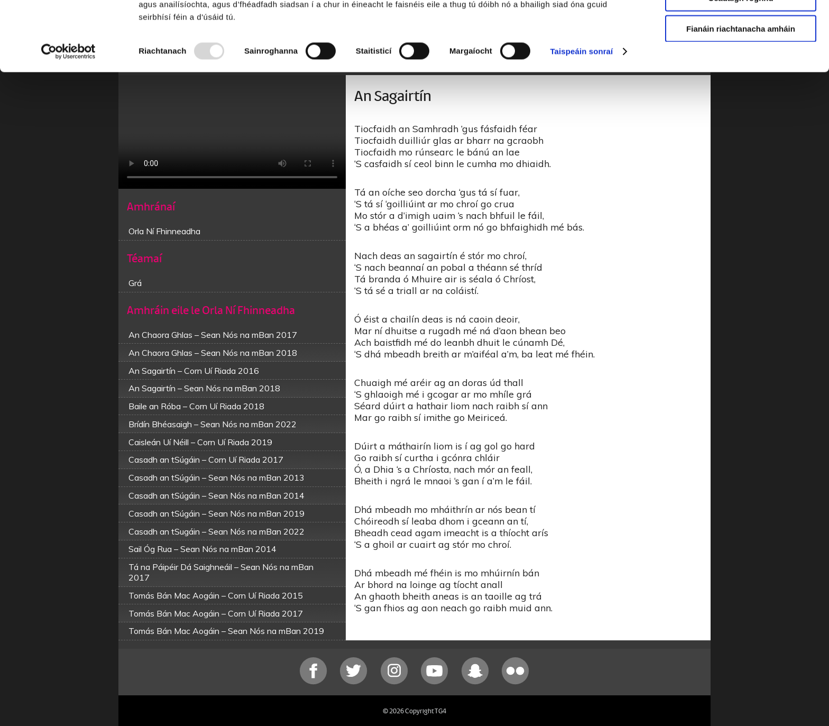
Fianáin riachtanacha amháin (740, 88)
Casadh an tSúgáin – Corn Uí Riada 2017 (205, 459)
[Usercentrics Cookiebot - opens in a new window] (68, 111)
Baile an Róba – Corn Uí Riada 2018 (196, 406)
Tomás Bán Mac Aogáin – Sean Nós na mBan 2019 (226, 631)
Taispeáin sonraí (581, 110)
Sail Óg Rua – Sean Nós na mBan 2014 (202, 549)
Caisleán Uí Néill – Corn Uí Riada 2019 (200, 442)
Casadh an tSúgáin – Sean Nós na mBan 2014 (216, 495)
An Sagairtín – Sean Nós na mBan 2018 (204, 388)
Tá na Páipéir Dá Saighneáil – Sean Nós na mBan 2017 (221, 572)
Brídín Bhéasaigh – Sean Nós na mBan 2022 (212, 424)
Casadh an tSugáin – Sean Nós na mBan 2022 (216, 531)
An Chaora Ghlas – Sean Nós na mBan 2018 (212, 352)
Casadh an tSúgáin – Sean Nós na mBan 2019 (216, 513)
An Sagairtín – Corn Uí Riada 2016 (193, 370)
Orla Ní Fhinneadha (164, 231)
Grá (135, 283)
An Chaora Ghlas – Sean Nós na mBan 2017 (212, 334)
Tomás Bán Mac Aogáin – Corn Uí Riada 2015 (215, 595)
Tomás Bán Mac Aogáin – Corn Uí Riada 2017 (215, 613)
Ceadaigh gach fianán (740, 26)
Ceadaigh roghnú (740, 57)
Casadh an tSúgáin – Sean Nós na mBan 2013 (216, 477)
